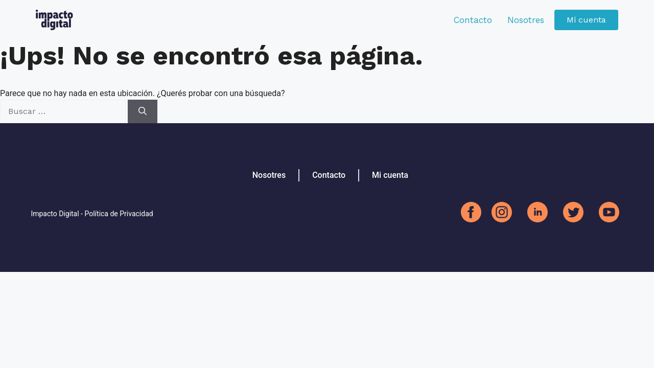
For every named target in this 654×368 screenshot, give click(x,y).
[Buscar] (142, 111)
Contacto (473, 20)
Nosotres (525, 20)
